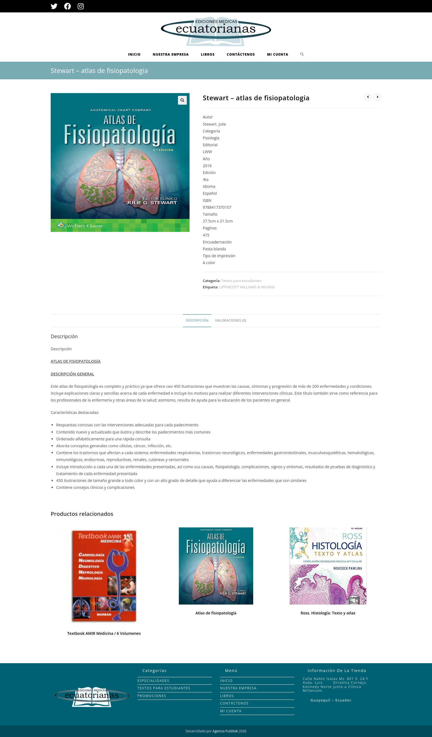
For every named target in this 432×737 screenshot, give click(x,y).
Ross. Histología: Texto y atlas (328, 613)
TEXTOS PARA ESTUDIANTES (164, 688)
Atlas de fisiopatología (215, 613)
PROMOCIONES (151, 695)
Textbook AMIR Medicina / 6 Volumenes (104, 633)
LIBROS (227, 695)
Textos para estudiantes (241, 280)
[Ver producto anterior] (368, 97)
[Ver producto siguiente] (377, 97)
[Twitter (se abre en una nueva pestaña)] (56, 6)
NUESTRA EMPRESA (238, 688)
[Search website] (302, 54)
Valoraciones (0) (230, 320)
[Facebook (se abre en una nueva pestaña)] (67, 6)
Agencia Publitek (225, 731)
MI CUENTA (231, 711)
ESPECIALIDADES (153, 680)
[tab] (197, 321)
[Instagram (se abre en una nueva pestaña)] (80, 6)
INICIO (226, 680)
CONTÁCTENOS (234, 703)
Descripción (197, 320)
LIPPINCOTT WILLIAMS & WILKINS (247, 286)
